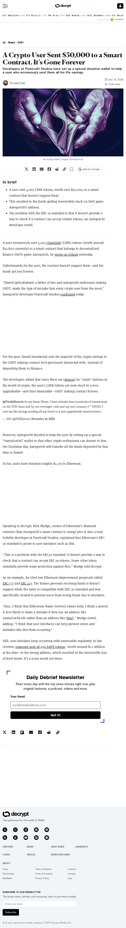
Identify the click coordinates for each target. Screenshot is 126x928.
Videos (31, 854)
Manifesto (7, 878)
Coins (6, 854)
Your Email (17, 696)
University (81, 846)
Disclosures (8, 873)
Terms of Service (43, 869)
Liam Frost (19, 82)
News (30, 846)
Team (5, 869)
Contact (72, 869)
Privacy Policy (42, 878)
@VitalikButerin (13, 402)
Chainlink (54, 243)
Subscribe (10, 912)
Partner (8, 846)
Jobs (70, 878)
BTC (5, 15)
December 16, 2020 (43, 419)
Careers (72, 873)
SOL (114, 15)
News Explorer (60, 854)
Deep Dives (57, 846)
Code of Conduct (43, 873)
